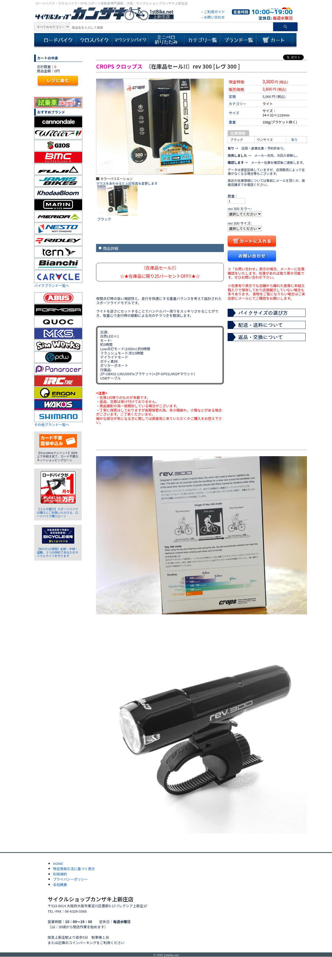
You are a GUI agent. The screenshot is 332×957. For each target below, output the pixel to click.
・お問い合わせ (212, 17)
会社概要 (60, 884)
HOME (58, 863)
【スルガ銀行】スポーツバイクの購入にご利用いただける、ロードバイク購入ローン (57, 512)
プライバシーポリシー (70, 879)
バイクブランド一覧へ (51, 285)
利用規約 (60, 874)
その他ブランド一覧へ (51, 424)
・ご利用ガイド (212, 11)
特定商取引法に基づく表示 (74, 868)
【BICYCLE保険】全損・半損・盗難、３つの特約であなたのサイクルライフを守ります (57, 552)
